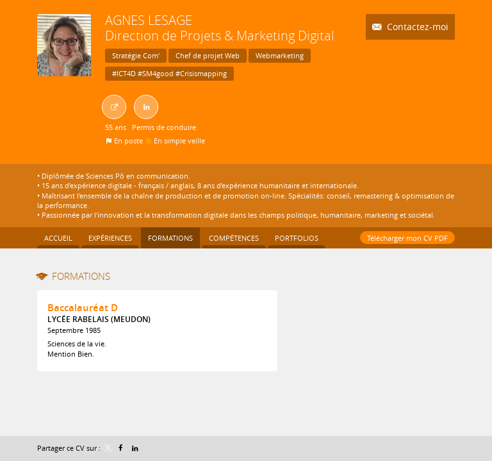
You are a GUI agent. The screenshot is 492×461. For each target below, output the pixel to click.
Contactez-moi (416, 26)
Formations (81, 276)
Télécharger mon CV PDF (407, 238)
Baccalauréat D (82, 307)
